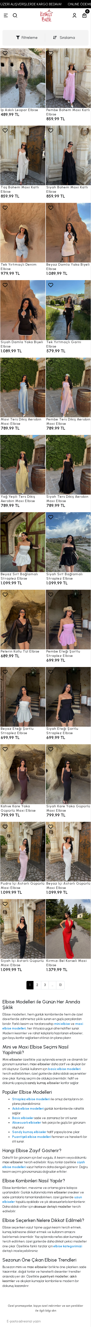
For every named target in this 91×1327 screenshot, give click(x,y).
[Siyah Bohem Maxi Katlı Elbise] (68, 155)
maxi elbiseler (40, 1064)
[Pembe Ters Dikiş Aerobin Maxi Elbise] (68, 387)
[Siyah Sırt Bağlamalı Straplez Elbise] (68, 542)
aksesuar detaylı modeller (52, 1206)
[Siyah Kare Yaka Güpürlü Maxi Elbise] (68, 774)
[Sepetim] (84, 15)
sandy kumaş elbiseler (44, 1083)
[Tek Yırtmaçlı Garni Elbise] (68, 310)
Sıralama (64, 37)
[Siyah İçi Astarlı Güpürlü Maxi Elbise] (22, 929)
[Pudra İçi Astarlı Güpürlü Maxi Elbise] (22, 851)
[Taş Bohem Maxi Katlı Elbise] (22, 155)
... (52, 985)
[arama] (15, 15)
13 (60, 985)
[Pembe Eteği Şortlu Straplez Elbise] (68, 619)
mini (19, 1267)
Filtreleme (27, 37)
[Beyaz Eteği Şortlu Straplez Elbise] (22, 697)
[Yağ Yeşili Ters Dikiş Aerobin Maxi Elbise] (22, 465)
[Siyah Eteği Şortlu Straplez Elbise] (68, 697)
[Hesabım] (74, 15)
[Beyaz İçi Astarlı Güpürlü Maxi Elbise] (68, 851)
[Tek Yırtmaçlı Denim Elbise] (22, 233)
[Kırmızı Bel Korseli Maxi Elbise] (68, 929)
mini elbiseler (57, 1192)
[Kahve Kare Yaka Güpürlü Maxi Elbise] (22, 774)
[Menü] (5, 15)
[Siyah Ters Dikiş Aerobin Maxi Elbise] (68, 465)
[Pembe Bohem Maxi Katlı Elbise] (68, 78)
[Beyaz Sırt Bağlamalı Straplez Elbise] (22, 542)
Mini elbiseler (12, 1059)
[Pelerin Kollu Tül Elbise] (22, 619)
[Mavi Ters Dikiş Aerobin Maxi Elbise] (22, 387)
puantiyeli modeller (54, 1276)
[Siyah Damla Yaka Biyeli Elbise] (22, 310)
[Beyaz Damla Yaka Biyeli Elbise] (68, 233)
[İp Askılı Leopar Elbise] (22, 78)
